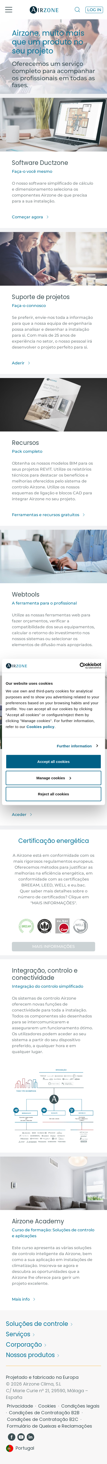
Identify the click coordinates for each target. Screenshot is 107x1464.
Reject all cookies (53, 794)
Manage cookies (53, 778)
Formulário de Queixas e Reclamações (49, 1426)
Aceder (22, 814)
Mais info (24, 1299)
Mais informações (53, 946)
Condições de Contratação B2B (45, 1413)
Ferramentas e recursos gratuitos (48, 514)
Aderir (21, 363)
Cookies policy (40, 727)
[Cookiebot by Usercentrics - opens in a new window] (79, 666)
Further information (74, 746)
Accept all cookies (53, 761)
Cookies (47, 1406)
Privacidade (20, 1406)
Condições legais (80, 1406)
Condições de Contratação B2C (43, 1419)
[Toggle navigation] (8, 9)
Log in (94, 9)
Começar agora (30, 217)
